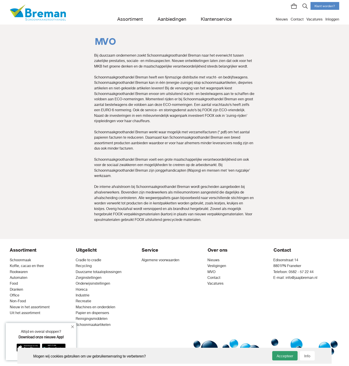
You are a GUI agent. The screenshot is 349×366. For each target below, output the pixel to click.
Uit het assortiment (25, 313)
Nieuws (282, 19)
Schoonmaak (20, 260)
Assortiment (130, 19)
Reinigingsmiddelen (92, 319)
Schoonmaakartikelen (93, 325)
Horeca (81, 289)
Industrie (82, 295)
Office (14, 295)
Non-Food (18, 301)
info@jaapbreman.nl (301, 278)
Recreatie (83, 301)
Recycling (84, 266)
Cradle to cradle (88, 260)
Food (14, 283)
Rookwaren (19, 272)
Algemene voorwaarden (160, 260)
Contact (297, 19)
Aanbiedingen (172, 19)
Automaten (18, 278)
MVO (211, 272)
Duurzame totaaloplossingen (99, 272)
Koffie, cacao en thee (27, 266)
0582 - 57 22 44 (301, 272)
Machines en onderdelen (95, 307)
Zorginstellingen (88, 278)
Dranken (16, 289)
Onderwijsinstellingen (93, 283)
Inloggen (332, 19)
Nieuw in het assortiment (30, 307)
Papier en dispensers (92, 313)
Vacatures (314, 19)
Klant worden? (325, 6)
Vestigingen (216, 266)
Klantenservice (216, 19)
